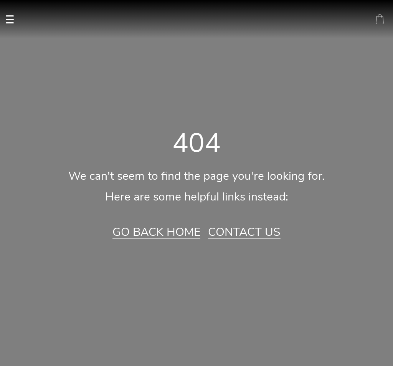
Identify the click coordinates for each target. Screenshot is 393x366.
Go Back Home (156, 232)
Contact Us (244, 232)
